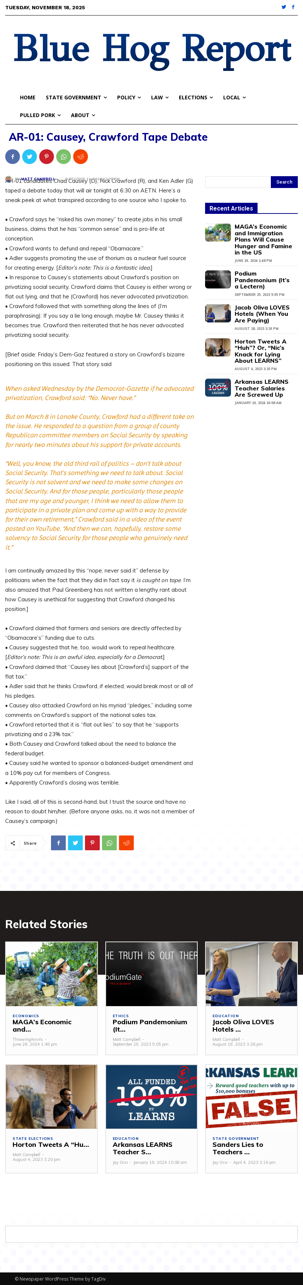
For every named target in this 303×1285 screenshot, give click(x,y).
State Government (235, 1138)
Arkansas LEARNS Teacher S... (140, 1147)
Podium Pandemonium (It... (151, 1021)
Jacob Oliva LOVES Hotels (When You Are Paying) (261, 296)
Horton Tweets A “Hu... (47, 1144)
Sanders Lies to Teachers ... (250, 1147)
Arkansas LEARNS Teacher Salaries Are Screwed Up (260, 359)
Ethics (121, 1015)
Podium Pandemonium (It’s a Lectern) (262, 266)
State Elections (33, 1138)
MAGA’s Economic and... (48, 1021)
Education (225, 1015)
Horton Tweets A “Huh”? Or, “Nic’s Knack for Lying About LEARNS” (264, 327)
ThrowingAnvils (28, 1031)
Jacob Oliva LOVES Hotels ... (250, 1024)
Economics (26, 1015)
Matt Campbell (38, 179)
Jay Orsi (120, 1161)
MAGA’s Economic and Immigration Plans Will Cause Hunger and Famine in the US (262, 234)
